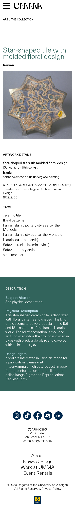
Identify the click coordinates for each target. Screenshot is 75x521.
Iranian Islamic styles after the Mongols (32, 234)
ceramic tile (12, 215)
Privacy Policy (51, 488)
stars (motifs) (13, 255)
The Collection (22, 19)
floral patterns (13, 220)
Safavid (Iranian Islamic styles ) (26, 245)
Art (5, 19)
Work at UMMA (37, 467)
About (37, 455)
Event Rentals (37, 473)
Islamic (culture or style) (20, 240)
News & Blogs (37, 461)
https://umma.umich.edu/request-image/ (36, 366)
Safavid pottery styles (19, 250)
